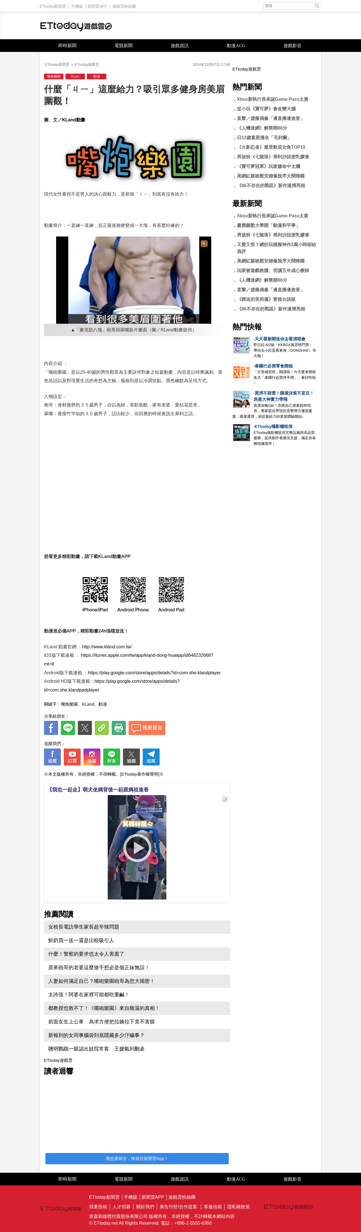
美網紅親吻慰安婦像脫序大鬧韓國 (271, 176)
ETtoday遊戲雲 (76, 26)
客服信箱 (213, 1206)
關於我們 (145, 1206)
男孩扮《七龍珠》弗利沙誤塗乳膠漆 (273, 156)
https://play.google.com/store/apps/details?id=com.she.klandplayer (154, 672)
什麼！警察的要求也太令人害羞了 (86, 954)
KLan (75, 76)
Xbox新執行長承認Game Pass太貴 (272, 99)
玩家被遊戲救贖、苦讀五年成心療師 (273, 270)
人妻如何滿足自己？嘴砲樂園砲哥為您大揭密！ (101, 981)
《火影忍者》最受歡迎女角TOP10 (271, 147)
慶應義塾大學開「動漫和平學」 (268, 225)
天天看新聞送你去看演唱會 (280, 338)
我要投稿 (98, 1206)
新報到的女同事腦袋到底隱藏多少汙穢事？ (96, 1035)
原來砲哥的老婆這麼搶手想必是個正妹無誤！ (99, 967)
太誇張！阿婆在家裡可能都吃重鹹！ (88, 994)
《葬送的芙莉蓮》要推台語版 (266, 299)
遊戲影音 (292, 45)
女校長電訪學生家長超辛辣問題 (83, 927)
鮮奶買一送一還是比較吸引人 (81, 940)
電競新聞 (124, 45)
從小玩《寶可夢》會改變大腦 (266, 108)
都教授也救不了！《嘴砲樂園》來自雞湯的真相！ (104, 1008)
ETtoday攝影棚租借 (273, 426)
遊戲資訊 (180, 45)
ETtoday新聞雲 (52, 5)
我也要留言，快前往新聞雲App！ (137, 1158)
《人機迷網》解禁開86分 (262, 128)
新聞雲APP (97, 5)
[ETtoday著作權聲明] (139, 774)
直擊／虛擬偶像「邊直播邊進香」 (271, 118)
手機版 (77, 5)
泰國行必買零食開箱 (274, 366)
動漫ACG (236, 45)
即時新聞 (67, 45)
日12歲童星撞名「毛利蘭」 (264, 137)
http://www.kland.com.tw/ (107, 646)
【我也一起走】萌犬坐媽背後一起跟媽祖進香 (98, 790)
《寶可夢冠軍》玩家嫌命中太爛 (268, 166)
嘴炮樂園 (54, 76)
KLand (88, 704)
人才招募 (122, 1206)
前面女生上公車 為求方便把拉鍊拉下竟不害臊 (101, 1022)
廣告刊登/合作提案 (178, 1206)
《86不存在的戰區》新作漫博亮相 (271, 185)
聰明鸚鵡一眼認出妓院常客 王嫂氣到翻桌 (96, 1049)
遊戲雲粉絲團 (124, 5)
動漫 (96, 76)
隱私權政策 (238, 1206)
